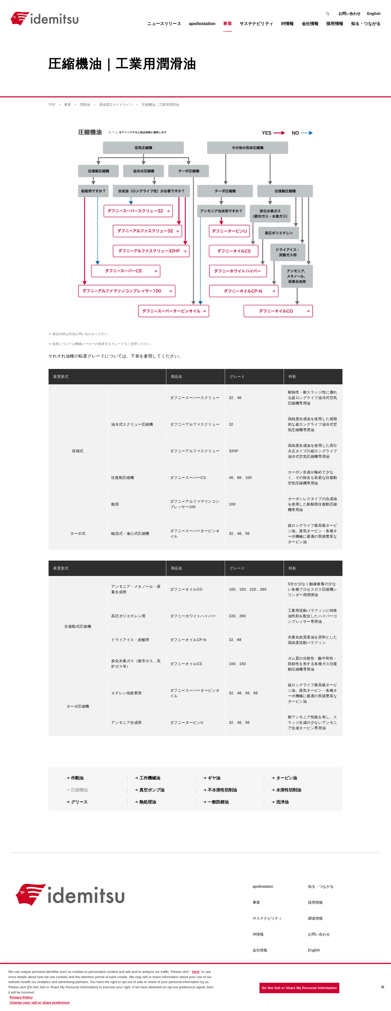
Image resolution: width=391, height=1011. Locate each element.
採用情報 (315, 902)
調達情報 (315, 918)
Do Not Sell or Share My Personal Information (299, 990)
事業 (67, 105)
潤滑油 (85, 105)
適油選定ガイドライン (116, 105)
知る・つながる (321, 886)
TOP (51, 105)
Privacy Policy (21, 1000)
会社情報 (260, 950)
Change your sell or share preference (40, 1005)
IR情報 (258, 934)
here (195, 975)
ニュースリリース (164, 23)
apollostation (263, 886)
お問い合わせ (350, 13)
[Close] (382, 990)
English (374, 13)
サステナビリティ (267, 918)
